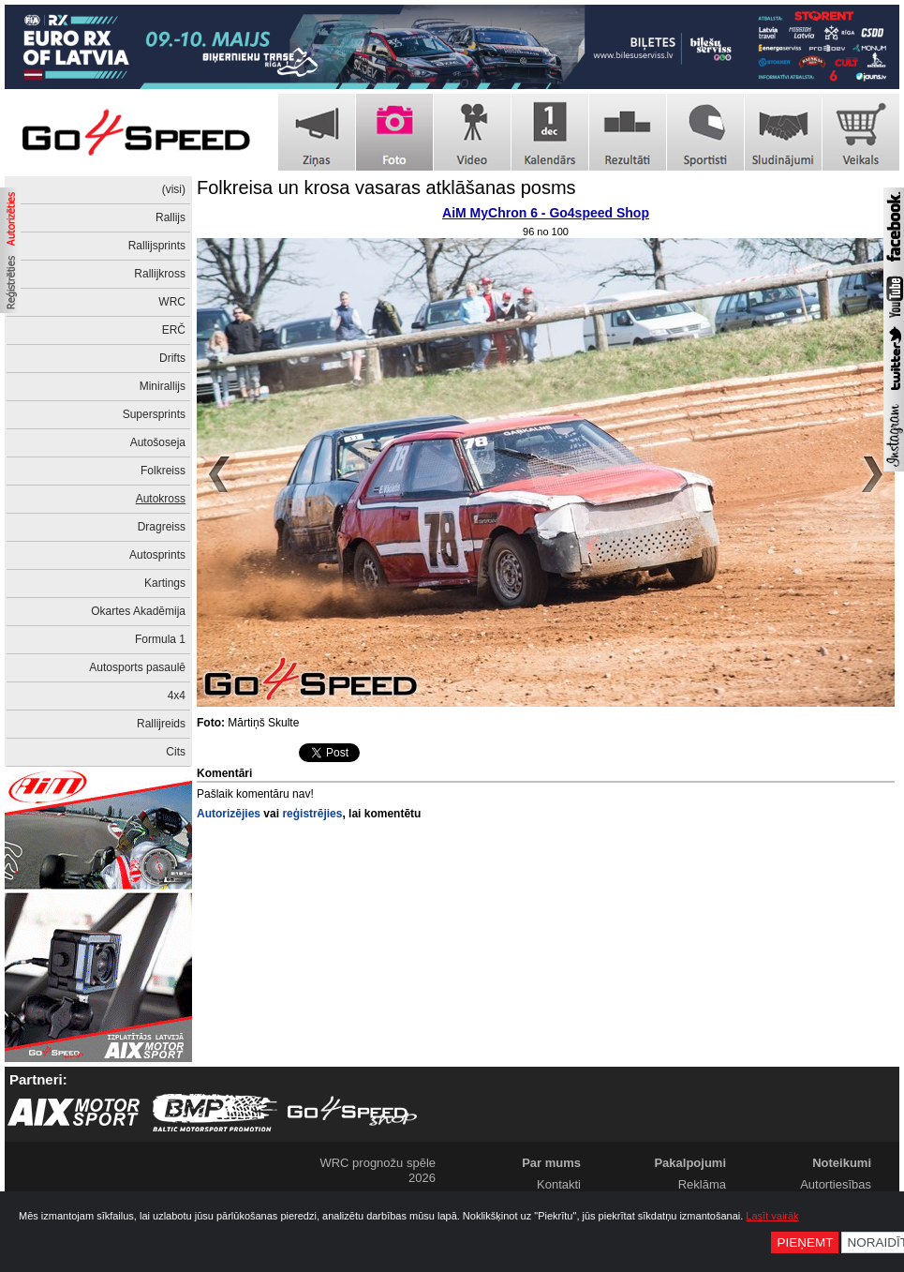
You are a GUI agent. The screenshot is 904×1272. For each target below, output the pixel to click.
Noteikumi (841, 1163)
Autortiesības (835, 1184)
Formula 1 (160, 639)
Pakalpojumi (690, 1163)
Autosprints (157, 554)
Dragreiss (161, 526)
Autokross (160, 498)
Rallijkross (159, 273)
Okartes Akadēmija (138, 611)
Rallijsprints (156, 245)
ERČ (173, 330)
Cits (175, 751)
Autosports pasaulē (137, 667)
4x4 (176, 695)
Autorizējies (228, 813)
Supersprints (154, 414)
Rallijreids (161, 723)
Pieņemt (805, 1242)
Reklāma (702, 1184)
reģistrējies (312, 813)
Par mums (551, 1163)
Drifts (172, 358)
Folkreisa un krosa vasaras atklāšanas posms (386, 187)
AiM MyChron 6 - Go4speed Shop (545, 212)
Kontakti (559, 1184)
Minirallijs (162, 386)
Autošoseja (157, 442)
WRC (171, 301)
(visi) (173, 189)
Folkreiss (163, 470)
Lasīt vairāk (772, 1215)
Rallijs (170, 217)
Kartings (164, 583)
